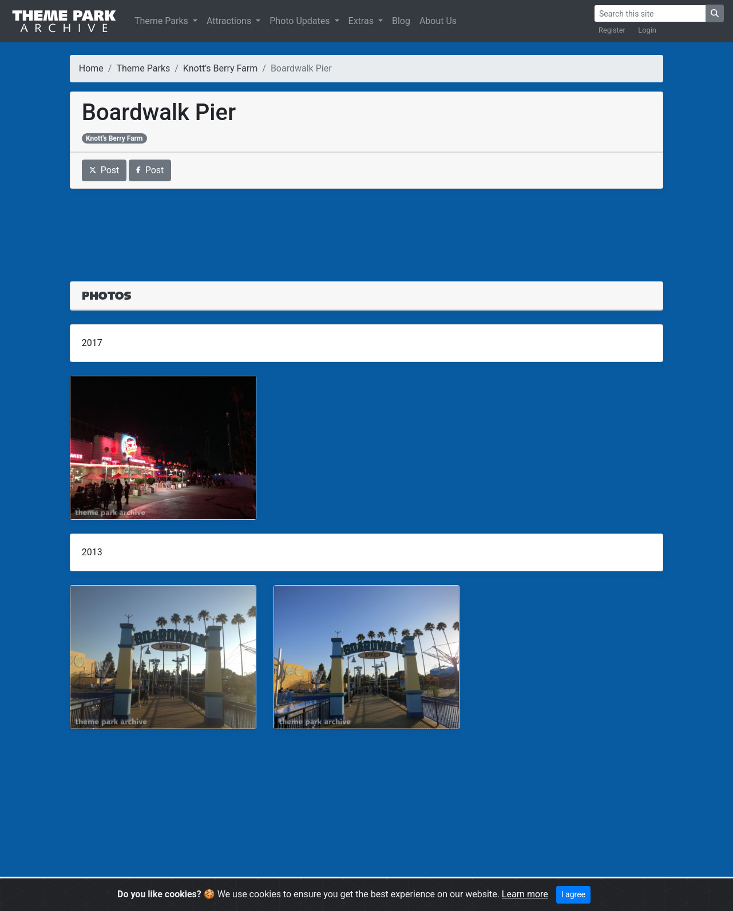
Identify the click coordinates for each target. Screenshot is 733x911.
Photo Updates (301, 20)
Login (647, 30)
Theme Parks (162, 20)
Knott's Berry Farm (220, 68)
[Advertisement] (367, 228)
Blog (401, 20)
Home (91, 68)
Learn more (525, 894)
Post (104, 170)
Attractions (230, 20)
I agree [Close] (573, 894)
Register (612, 30)
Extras (362, 20)
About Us (438, 20)
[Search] (650, 13)
